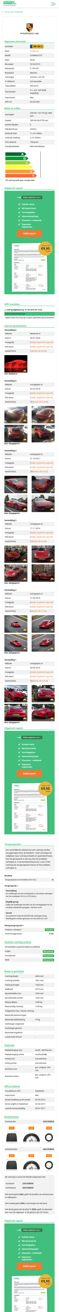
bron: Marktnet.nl (10, 374)
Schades (10, 4)
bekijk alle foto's (39, 351)
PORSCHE (34, 51)
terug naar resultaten (12, 12)
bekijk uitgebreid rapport (41, 342)
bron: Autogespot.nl (11, 444)
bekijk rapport (29, 233)
